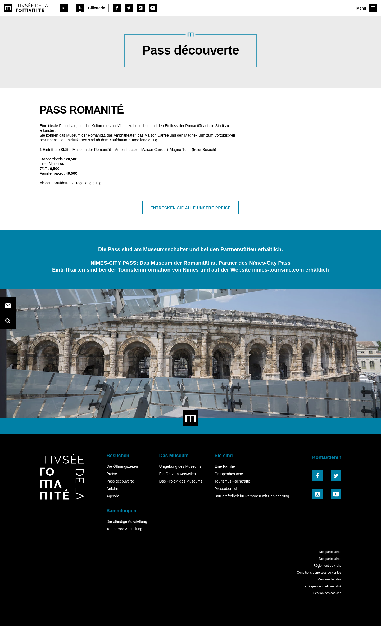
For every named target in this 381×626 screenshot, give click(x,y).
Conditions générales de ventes (319, 572)
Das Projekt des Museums (180, 481)
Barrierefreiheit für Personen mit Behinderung (252, 496)
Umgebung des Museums (180, 466)
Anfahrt (112, 489)
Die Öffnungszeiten (122, 466)
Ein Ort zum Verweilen (177, 474)
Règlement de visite (327, 566)
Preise (111, 474)
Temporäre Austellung (124, 529)
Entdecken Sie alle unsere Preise (191, 208)
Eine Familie (225, 466)
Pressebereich (226, 489)
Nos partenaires (330, 552)
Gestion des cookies (327, 593)
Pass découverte (120, 481)
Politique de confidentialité (323, 586)
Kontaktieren (326, 457)
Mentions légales (329, 579)
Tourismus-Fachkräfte (232, 481)
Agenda (112, 496)
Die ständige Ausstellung (126, 521)
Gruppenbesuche (229, 474)
